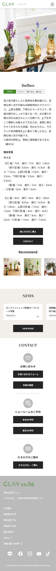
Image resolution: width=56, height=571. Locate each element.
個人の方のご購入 (28, 231)
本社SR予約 (28, 419)
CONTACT (28, 241)
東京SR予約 (28, 430)
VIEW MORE (28, 328)
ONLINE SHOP (11, 543)
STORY (7, 508)
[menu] (52, 4)
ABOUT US (10, 526)
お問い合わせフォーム (28, 374)
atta (6, 537)
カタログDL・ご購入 (28, 465)
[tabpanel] (28, 40)
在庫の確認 (28, 385)
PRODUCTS (10, 514)
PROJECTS (10, 520)
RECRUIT (9, 532)
